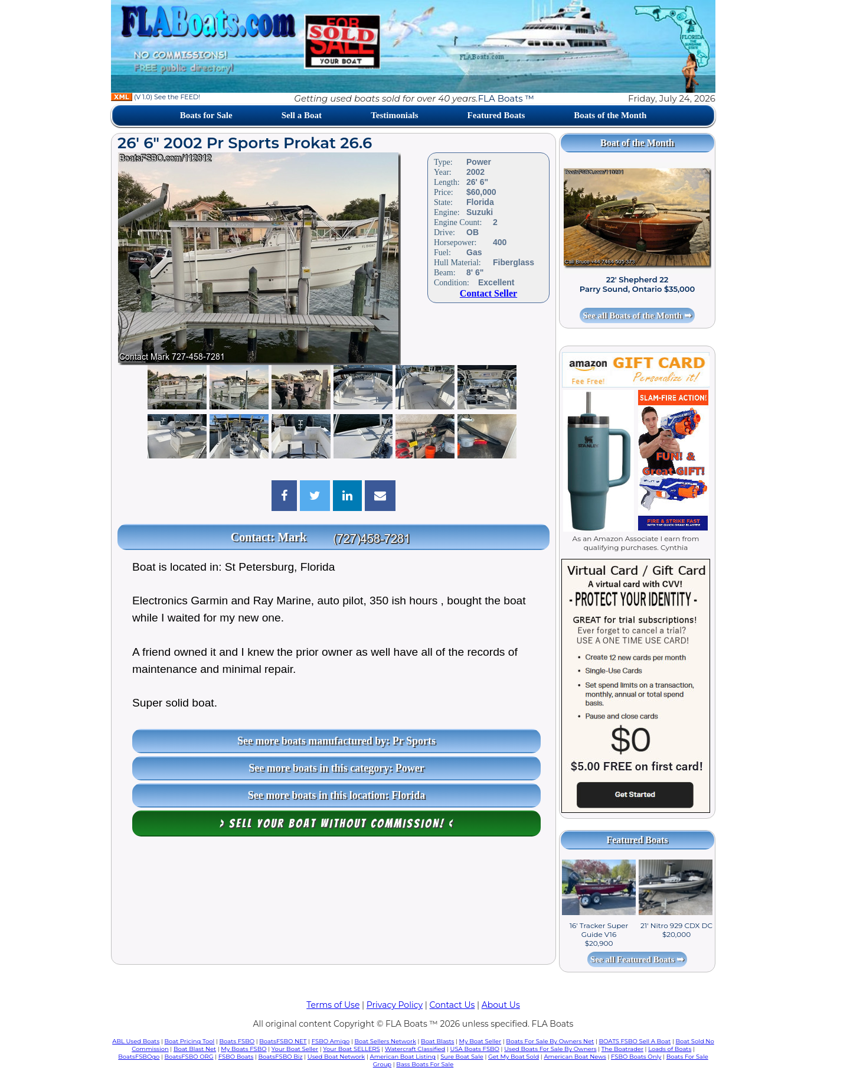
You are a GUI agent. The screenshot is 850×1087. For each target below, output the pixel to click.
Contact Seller (488, 293)
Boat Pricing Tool (189, 1041)
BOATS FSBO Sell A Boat (635, 1041)
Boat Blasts (437, 1041)
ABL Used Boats (135, 1041)
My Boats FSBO (243, 1049)
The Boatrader (622, 1049)
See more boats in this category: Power (336, 768)
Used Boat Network (336, 1056)
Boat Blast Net (195, 1049)
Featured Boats (496, 115)
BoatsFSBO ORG (189, 1056)
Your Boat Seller (295, 1049)
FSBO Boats (236, 1056)
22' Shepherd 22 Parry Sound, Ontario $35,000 (637, 284)
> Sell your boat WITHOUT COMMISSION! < (337, 823)
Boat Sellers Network (385, 1041)
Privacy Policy (395, 1005)
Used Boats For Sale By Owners (550, 1049)
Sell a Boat (302, 115)
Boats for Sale (206, 115)
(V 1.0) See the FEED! (155, 97)
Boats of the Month (610, 115)
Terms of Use (332, 1005)
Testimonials (394, 115)
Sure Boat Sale (461, 1056)
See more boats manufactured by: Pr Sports (336, 741)
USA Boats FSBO (474, 1049)
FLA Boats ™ (506, 98)
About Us (501, 1005)
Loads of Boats (669, 1049)
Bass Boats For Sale (424, 1064)
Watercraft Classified (415, 1049)
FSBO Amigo (331, 1041)
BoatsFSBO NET (282, 1041)
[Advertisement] (333, 903)
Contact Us (452, 1005)
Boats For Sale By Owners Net (550, 1041)
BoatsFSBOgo (138, 1056)
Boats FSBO (237, 1041)
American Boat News (575, 1056)
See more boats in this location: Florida (337, 795)
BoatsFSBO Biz (281, 1056)
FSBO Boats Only (636, 1056)
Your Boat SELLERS (351, 1049)
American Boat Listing (403, 1056)
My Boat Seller (480, 1041)
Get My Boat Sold (513, 1056)
